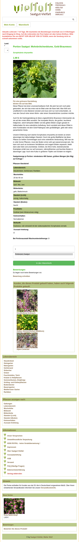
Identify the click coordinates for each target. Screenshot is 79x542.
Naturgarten (8, 366)
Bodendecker (9, 385)
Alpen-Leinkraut (23, 349)
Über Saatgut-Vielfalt (15, 451)
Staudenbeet (9, 361)
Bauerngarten (9, 387)
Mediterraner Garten (12, 390)
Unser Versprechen (14, 436)
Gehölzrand (8, 368)
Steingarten (8, 363)
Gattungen (8, 404)
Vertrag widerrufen (14, 474)
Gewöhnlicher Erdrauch (26, 313)
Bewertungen (8, 525)
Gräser (6, 373)
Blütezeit (7, 411)
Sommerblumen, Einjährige (14, 380)
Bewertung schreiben (21, 276)
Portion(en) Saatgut (44, 254)
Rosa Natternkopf (11, 515)
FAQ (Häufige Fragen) (15, 466)
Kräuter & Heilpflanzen (13, 378)
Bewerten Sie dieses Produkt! (15, 529)
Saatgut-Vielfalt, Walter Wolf (41, 537)
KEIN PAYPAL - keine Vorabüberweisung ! (23, 443)
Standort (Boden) (10, 418)
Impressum (11, 447)
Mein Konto (9, 25)
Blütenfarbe (8, 413)
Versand (10, 462)
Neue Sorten (8, 495)
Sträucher (8, 370)
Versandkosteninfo (48, 488)
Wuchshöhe (8, 408)
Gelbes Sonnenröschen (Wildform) (30, 331)
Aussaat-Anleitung (11, 423)
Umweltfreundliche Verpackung (19, 440)
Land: (6, 45)
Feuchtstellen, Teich (12, 375)
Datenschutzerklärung (16, 470)
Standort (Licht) (10, 416)
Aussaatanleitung (14, 455)
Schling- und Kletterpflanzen (15, 382)
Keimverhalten (9, 420)
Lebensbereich (10, 406)
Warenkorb (24, 25)
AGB (9, 459)
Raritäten (7, 392)
